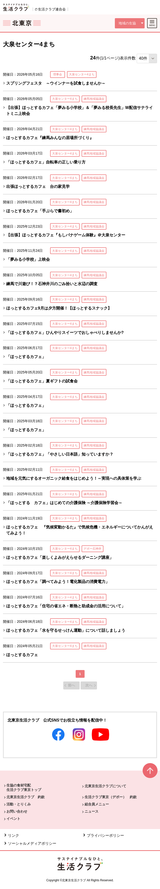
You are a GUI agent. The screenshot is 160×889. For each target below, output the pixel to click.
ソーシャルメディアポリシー (32, 843)
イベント (13, 819)
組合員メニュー (97, 804)
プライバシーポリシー (105, 835)
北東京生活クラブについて (105, 786)
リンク (13, 835)
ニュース (91, 811)
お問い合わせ (16, 811)
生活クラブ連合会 (52, 9)
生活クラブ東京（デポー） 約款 (111, 797)
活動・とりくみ (18, 804)
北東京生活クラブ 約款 (25, 797)
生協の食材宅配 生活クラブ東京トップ (23, 787)
